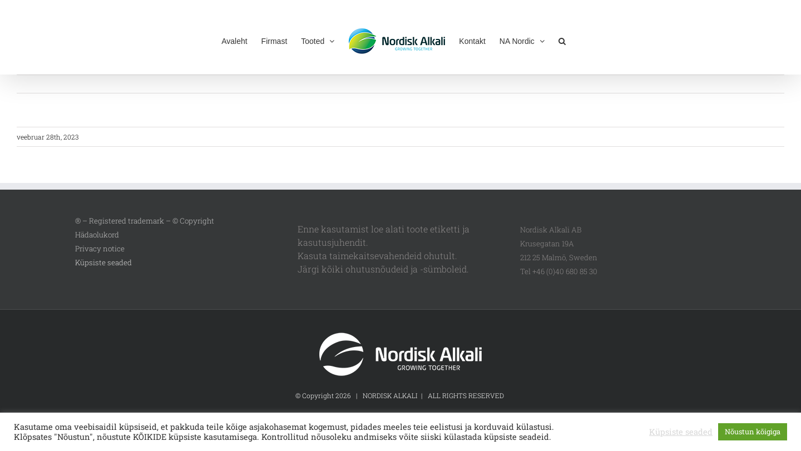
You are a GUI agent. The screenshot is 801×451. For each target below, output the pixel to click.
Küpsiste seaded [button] (103, 262)
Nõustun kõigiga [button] (752, 432)
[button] (562, 40)
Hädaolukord (97, 235)
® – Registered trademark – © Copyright (144, 221)
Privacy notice (100, 249)
